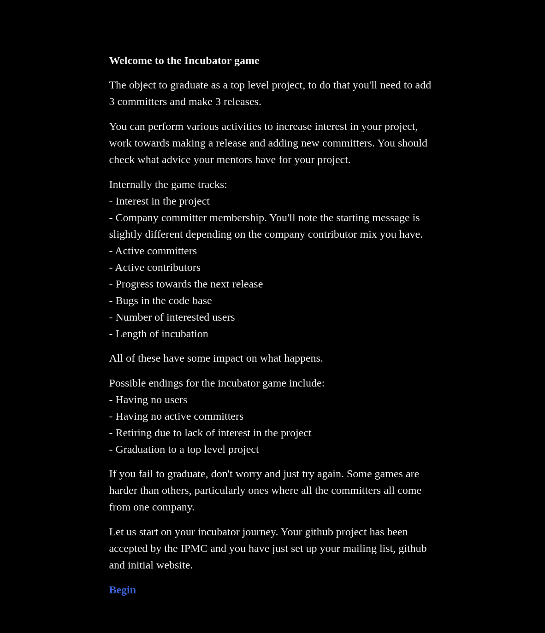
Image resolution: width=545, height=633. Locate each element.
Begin (122, 590)
